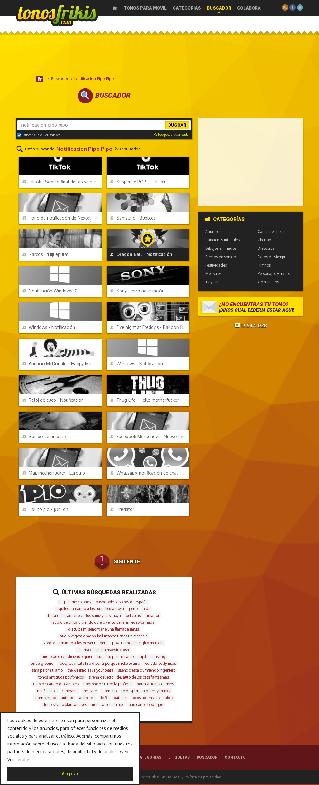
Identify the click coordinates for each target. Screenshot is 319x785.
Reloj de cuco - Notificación (53, 401)
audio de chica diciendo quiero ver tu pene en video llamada (103, 623)
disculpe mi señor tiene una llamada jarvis (103, 630)
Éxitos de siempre (272, 257)
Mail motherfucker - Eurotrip (53, 473)
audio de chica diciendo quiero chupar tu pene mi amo (88, 657)
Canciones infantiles (222, 241)
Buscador (219, 8)
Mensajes (213, 274)
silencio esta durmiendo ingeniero (146, 671)
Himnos (264, 266)
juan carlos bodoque (145, 705)
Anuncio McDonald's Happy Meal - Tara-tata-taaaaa (62, 364)
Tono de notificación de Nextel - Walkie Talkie (62, 218)
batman (120, 698)
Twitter (300, 7)
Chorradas (266, 241)
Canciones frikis (271, 232)
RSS (285, 7)
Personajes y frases (274, 274)
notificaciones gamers (155, 685)
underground (42, 664)
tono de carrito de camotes (56, 685)
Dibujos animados (220, 249)
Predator (122, 510)
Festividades (216, 266)
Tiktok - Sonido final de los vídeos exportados (62, 182)
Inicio (115, 8)
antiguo (67, 698)
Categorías (187, 8)
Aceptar (70, 773)
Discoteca (266, 249)
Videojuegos (268, 283)
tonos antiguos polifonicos (61, 678)
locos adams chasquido (152, 698)
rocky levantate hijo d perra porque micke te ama (99, 664)
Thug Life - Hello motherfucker (144, 401)
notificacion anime (107, 705)
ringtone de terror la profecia (107, 685)
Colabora (249, 8)
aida (146, 609)
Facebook (292, 7)
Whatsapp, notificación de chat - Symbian (149, 473)
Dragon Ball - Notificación (141, 255)
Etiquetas (179, 758)
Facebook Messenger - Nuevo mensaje (149, 437)
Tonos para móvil (145, 8)
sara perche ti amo (47, 671)
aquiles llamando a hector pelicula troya (90, 609)
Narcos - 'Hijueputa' (45, 255)
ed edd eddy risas (160, 664)
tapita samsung (152, 657)
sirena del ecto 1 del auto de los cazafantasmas (129, 678)
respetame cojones (75, 602)
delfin (104, 698)
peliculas (133, 616)
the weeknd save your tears (90, 671)
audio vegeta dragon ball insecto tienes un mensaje (103, 637)
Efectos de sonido (220, 257)
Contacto (235, 758)
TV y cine (212, 283)
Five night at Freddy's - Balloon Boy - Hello (149, 328)
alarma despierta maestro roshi (103, 650)
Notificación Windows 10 (50, 291)
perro (133, 609)
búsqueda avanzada (171, 135)
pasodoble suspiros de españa (122, 602)
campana (70, 691)
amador (152, 616)
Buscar (177, 126)
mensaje (90, 691)
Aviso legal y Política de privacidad (191, 778)
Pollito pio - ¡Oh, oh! (45, 510)
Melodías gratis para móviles (57, 14)
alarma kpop (45, 698)
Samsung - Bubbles (133, 218)
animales (86, 698)
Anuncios (213, 232)
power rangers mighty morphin (138, 643)
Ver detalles (19, 759)
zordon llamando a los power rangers (75, 643)
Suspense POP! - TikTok (137, 182)
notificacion (47, 691)
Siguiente (127, 562)
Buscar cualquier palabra (39, 136)
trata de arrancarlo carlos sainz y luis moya (84, 616)
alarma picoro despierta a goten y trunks (136, 691)
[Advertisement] (159, 56)
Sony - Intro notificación (137, 291)
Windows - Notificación (48, 328)
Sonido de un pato (44, 437)
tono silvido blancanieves (65, 705)
